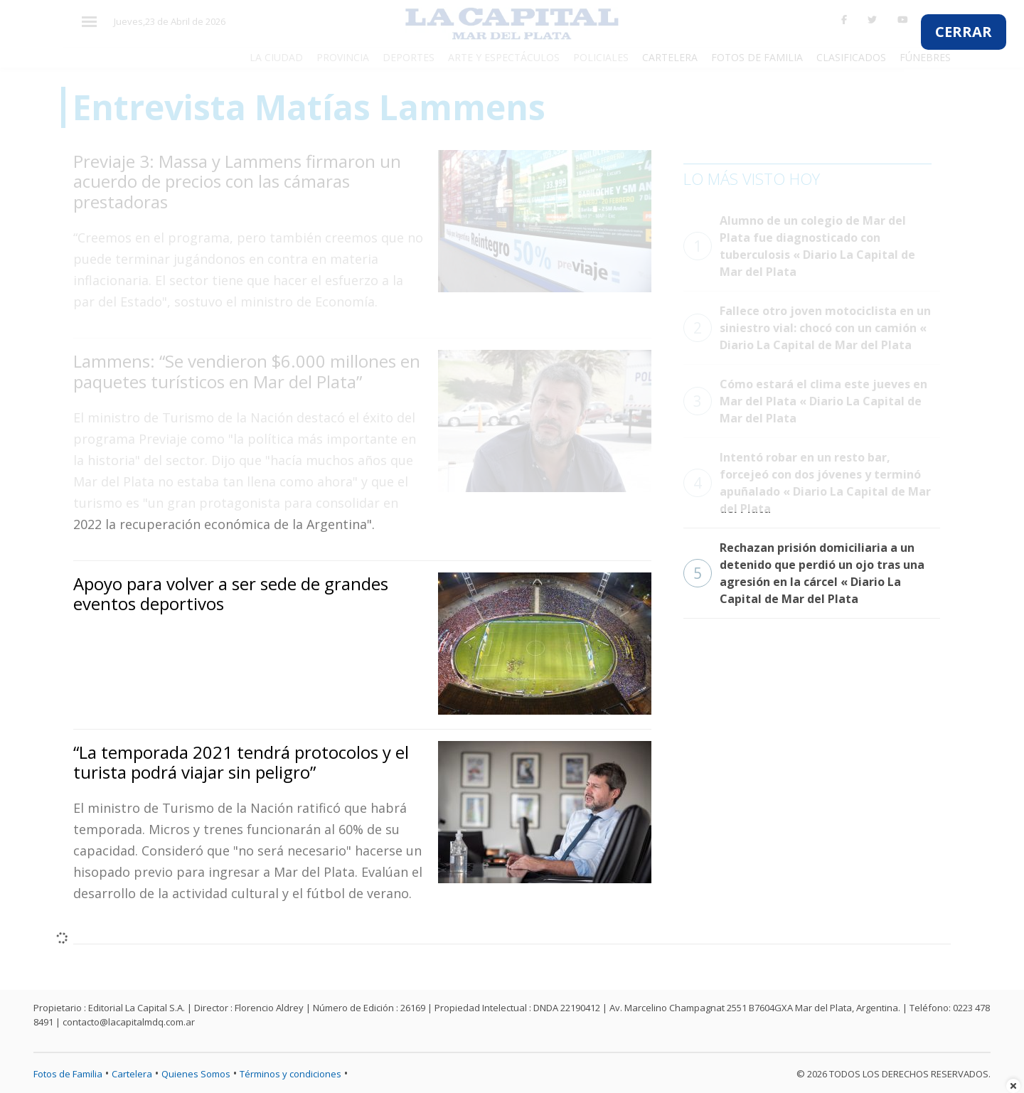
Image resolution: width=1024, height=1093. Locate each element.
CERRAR (963, 31)
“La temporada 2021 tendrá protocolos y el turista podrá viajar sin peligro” (241, 762)
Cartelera (132, 1073)
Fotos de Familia (67, 1073)
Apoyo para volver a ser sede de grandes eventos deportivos (230, 594)
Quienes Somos (195, 1073)
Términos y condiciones (290, 1073)
